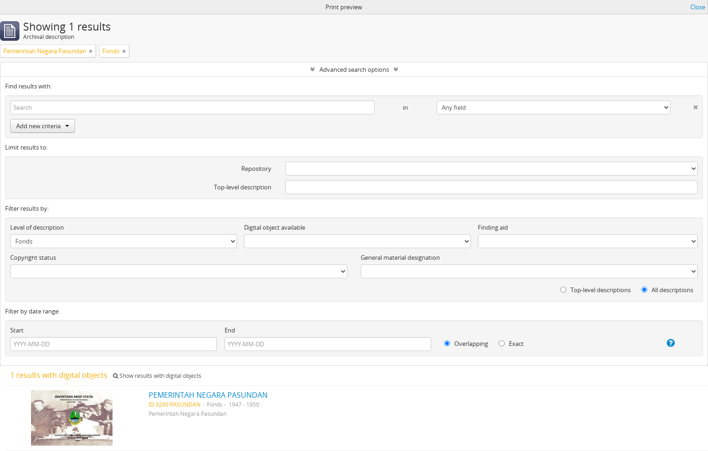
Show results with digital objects (157, 376)
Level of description (37, 227)
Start (17, 330)
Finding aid (493, 227)
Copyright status (33, 257)
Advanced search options (354, 69)
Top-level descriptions (595, 290)
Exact (511, 343)
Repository (256, 168)
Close (697, 7)
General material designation (400, 257)
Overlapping (466, 343)
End (230, 330)
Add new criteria (42, 126)
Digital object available (274, 227)
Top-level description (242, 187)
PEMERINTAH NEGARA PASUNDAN (208, 395)
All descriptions (667, 290)
